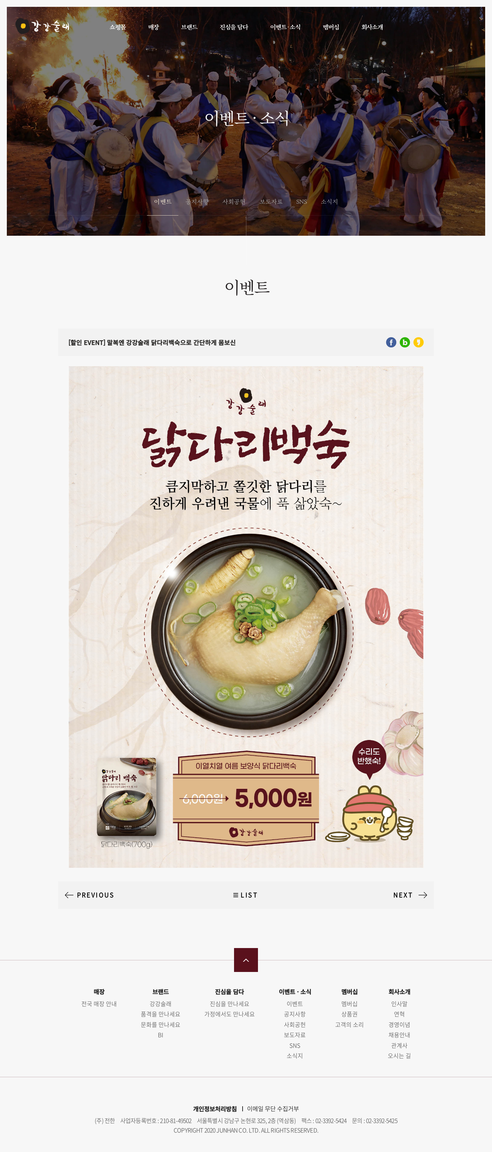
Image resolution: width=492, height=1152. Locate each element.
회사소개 (372, 26)
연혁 (399, 1014)
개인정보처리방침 (215, 1109)
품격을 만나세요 (160, 1014)
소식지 (329, 201)
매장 (153, 26)
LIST (249, 895)
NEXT (403, 895)
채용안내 (399, 1034)
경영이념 (399, 1024)
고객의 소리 (349, 1024)
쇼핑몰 (117, 26)
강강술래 (41, 26)
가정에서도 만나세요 (229, 1014)
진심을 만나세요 (229, 1003)
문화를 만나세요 (160, 1024)
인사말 (399, 1003)
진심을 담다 (233, 26)
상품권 (349, 1014)
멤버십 (331, 26)
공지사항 (196, 201)
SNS (301, 201)
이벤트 (162, 201)
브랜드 (189, 26)
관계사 (399, 1045)
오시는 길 (399, 1055)
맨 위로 (246, 960)
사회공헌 (233, 201)
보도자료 (271, 201)
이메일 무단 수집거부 (273, 1108)
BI (160, 1034)
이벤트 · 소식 (285, 26)
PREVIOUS (96, 895)
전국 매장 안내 (99, 1003)
